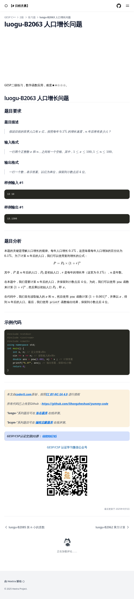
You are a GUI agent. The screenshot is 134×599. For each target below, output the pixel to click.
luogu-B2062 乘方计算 (113, 527)
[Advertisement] (67, 53)
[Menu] (127, 5)
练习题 (32, 17)
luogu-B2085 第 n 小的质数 (24, 527)
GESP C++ (10, 17)
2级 (22, 17)
